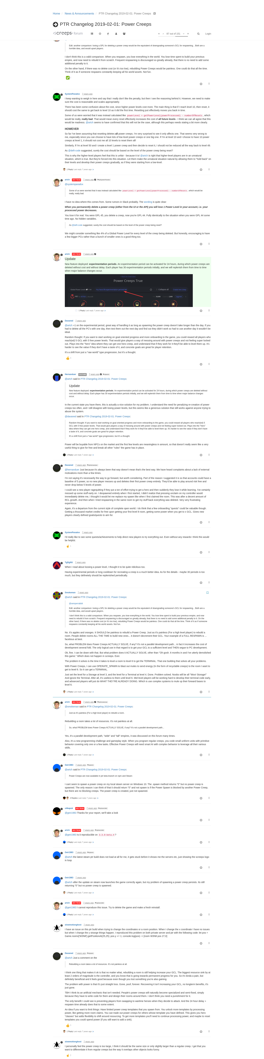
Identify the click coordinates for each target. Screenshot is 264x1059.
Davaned (69, 291)
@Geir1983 (102, 779)
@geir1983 (70, 783)
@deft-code (74, 150)
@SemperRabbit (103, 35)
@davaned (70, 387)
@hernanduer (72, 440)
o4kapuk (69, 779)
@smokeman (72, 677)
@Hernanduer (92, 435)
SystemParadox (72, 94)
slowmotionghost (73, 895)
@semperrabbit (73, 39)
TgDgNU (69, 533)
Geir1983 (69, 735)
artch (67, 35)
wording (148, 202)
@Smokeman (102, 672)
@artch (89, 122)
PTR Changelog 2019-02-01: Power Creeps (103, 349)
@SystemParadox (103, 180)
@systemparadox (74, 184)
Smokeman (70, 563)
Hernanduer (70, 345)
